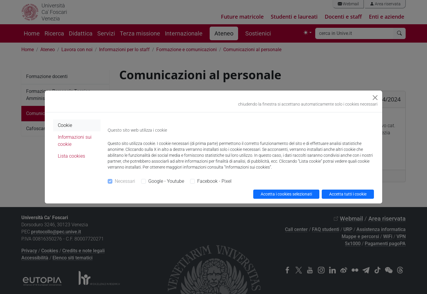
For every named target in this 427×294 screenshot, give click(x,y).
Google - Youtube (166, 181)
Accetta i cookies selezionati (286, 194)
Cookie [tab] (65, 125)
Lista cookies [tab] (71, 156)
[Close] (375, 97)
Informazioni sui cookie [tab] (75, 140)
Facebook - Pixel (214, 181)
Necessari (125, 181)
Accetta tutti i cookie (348, 194)
